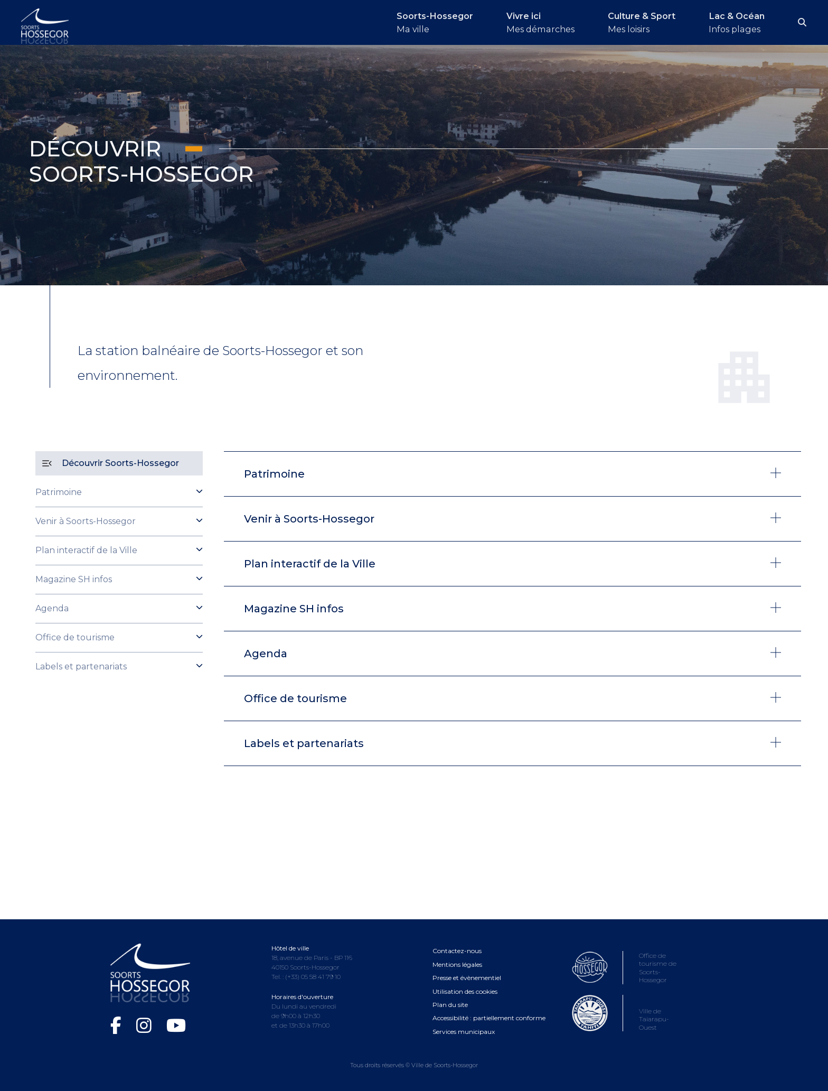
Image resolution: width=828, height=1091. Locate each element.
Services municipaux (463, 1032)
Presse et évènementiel (466, 978)
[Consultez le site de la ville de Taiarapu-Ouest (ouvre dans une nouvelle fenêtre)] (629, 1026)
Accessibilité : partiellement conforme (488, 1018)
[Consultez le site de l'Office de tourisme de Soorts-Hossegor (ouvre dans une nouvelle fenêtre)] (629, 979)
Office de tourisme (75, 637)
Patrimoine (58, 492)
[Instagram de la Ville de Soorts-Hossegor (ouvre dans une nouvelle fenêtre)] (146, 1025)
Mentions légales (457, 964)
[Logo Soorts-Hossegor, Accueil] (45, 25)
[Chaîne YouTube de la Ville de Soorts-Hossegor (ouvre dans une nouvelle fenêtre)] (176, 1025)
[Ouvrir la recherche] (802, 22)
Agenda (52, 608)
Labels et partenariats (81, 666)
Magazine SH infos (73, 579)
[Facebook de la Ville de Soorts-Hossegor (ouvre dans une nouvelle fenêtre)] (118, 1025)
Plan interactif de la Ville (86, 550)
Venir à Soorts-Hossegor (85, 521)
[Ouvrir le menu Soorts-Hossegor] (420, 22)
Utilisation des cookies (464, 991)
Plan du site (450, 1005)
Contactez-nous (457, 951)
